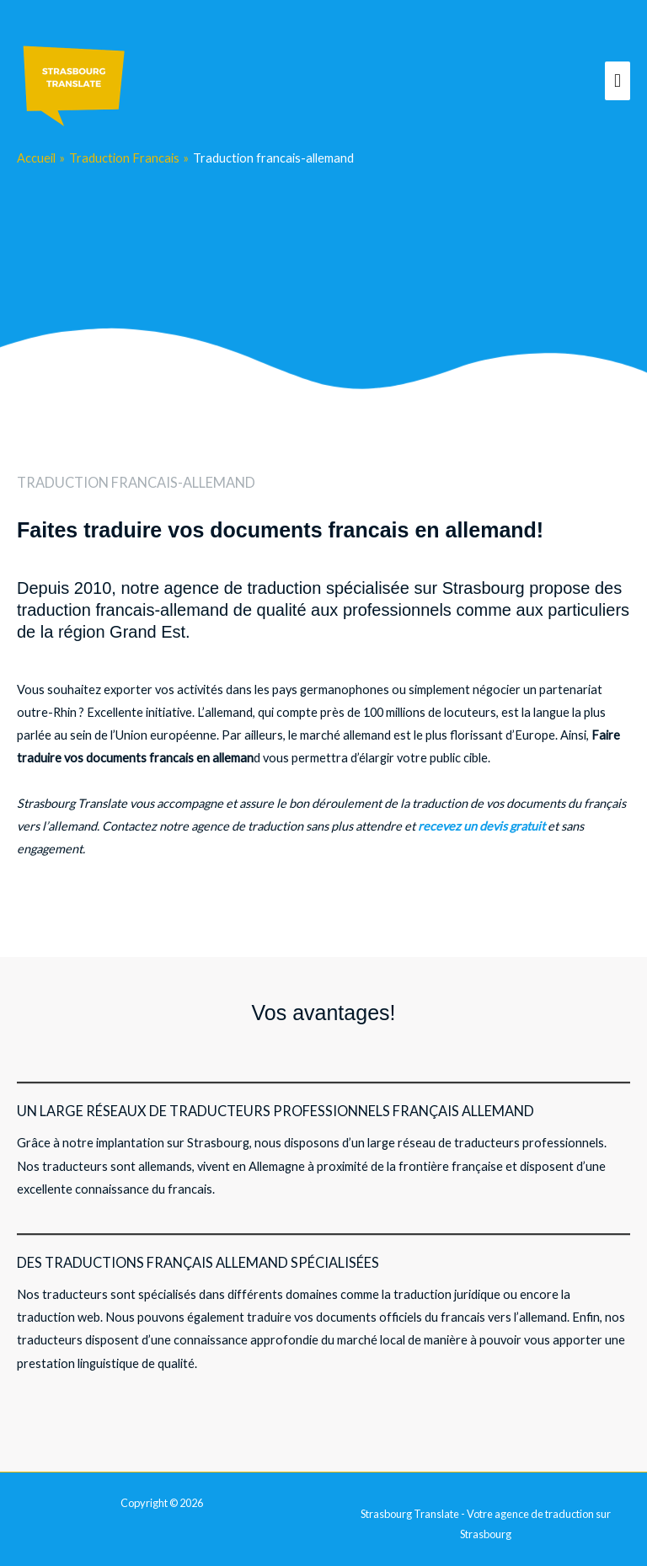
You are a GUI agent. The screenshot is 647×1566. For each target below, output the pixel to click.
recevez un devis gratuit (481, 826)
